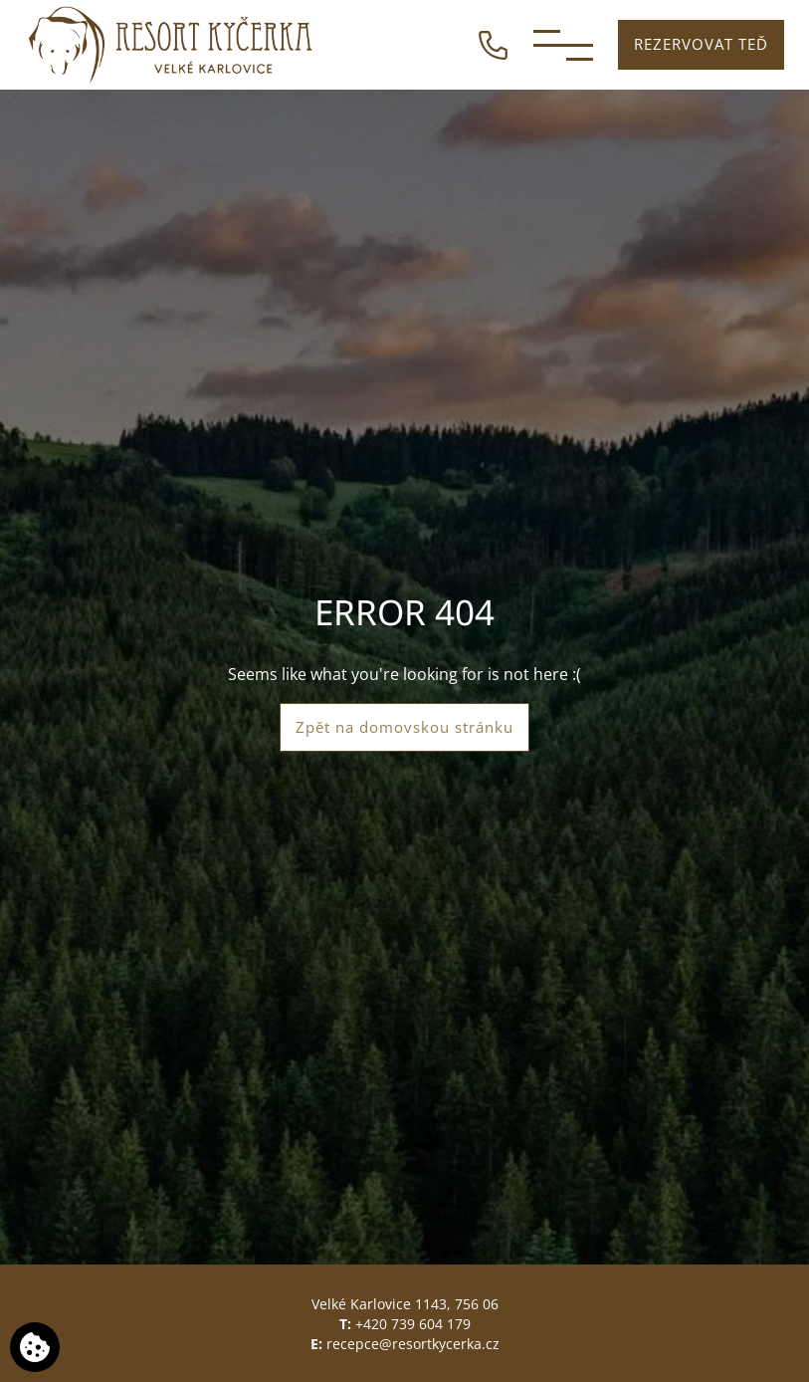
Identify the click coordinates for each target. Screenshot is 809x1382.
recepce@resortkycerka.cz (413, 1343)
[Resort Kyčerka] (171, 45)
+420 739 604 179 (413, 1323)
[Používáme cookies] (35, 1347)
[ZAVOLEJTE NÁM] (493, 43)
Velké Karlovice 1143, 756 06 (405, 1303)
